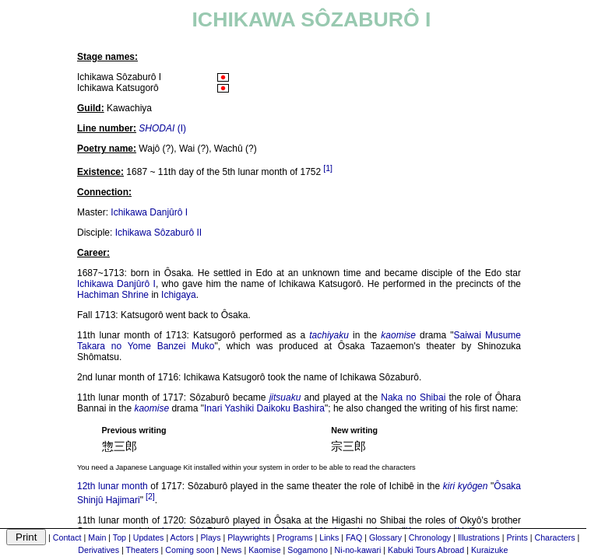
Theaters (142, 550)
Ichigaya (178, 294)
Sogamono (307, 550)
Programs (294, 537)
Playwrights (248, 537)
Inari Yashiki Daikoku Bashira (264, 408)
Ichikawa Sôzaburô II (158, 232)
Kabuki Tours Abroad (426, 550)
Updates (148, 537)
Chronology (430, 537)
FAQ (354, 537)
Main (97, 537)
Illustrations (479, 537)
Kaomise (264, 550)
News (231, 550)
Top (119, 537)
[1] (327, 168)
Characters (554, 537)
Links (329, 537)
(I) (162, 128)
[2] (150, 496)
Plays (210, 537)
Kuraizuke (489, 550)
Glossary (385, 537)
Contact (67, 537)
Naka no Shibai (413, 397)
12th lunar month (112, 486)
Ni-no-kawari (358, 550)
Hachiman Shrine (113, 294)
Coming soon (189, 550)
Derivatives (98, 550)
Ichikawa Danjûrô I (149, 212)
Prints (517, 537)
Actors (182, 537)
